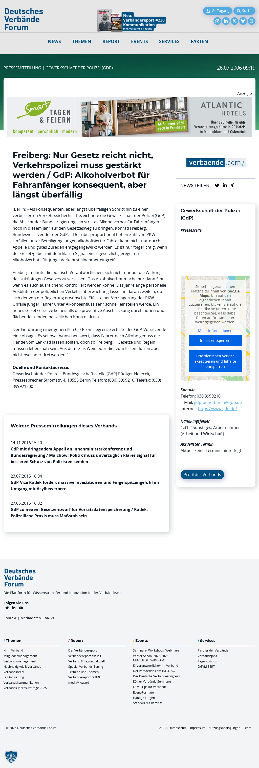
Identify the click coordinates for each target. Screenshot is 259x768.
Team (247, 728)
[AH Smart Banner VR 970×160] (129, 100)
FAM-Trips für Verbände (150, 687)
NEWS (54, 41)
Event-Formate (143, 692)
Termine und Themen (83, 672)
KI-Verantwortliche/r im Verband (155, 665)
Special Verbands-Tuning (85, 666)
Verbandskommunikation (21, 682)
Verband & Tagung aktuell (86, 661)
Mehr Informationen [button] (215, 330)
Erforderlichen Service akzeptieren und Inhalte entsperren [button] (215, 361)
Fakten (199, 41)
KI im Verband (13, 650)
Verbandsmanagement (20, 661)
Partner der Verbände (213, 650)
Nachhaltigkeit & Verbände (22, 666)
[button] (11, 757)
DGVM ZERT (206, 666)
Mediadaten (30, 618)
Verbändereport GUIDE (84, 677)
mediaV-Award (78, 682)
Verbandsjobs (207, 656)
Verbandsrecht (14, 672)
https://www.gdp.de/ (217, 408)
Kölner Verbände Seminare (152, 681)
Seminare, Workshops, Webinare (156, 650)
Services (169, 41)
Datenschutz (177, 728)
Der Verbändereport (82, 650)
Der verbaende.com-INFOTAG (154, 671)
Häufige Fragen (144, 698)
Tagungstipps (207, 661)
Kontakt (10, 618)
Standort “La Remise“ (147, 703)
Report (111, 41)
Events (139, 41)
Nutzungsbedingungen (224, 728)
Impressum (197, 728)
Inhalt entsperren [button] (215, 340)
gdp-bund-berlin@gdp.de (218, 402)
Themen (81, 41)
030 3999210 (209, 396)
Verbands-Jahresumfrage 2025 (25, 688)
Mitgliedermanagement (20, 656)
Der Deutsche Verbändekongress (156, 676)
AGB (162, 728)
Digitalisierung (14, 677)
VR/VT (50, 618)
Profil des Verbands (202, 474)
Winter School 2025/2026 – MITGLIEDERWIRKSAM (152, 658)
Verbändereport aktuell (84, 656)
